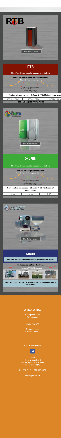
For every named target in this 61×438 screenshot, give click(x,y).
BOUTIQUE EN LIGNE (32, 346)
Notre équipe (32, 317)
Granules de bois (32, 329)
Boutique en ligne (32, 315)
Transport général (32, 331)
